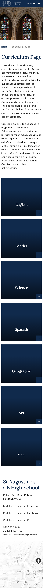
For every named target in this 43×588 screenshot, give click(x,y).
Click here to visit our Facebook (20, 512)
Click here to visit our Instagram (21, 505)
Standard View (18, 534)
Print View (7, 534)
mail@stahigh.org (12, 530)
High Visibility (31, 534)
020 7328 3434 (11, 527)
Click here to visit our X (16, 520)
